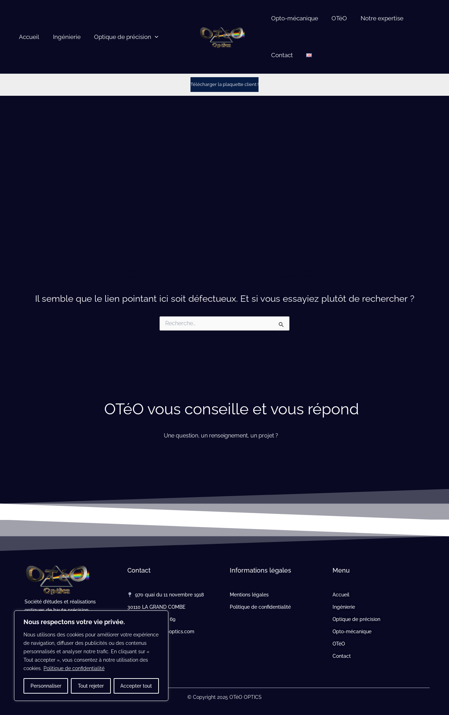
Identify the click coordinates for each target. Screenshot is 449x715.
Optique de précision (122, 37)
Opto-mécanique (293, 18)
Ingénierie (64, 36)
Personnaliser (46, 686)
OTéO (337, 18)
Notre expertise (378, 18)
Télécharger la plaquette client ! (224, 84)
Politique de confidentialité (74, 668)
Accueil (28, 36)
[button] (150, 37)
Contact (281, 55)
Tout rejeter (91, 686)
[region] (91, 655)
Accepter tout (136, 686)
